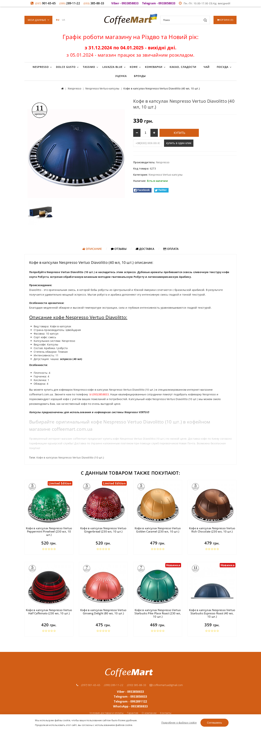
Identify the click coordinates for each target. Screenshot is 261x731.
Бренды (140, 76)
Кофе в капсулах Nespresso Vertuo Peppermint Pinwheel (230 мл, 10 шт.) (49, 531)
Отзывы (119, 249)
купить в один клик (178, 143)
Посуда (222, 67)
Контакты (165, 713)
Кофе (134, 67)
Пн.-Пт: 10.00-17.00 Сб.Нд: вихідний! (204, 3)
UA (63, 19)
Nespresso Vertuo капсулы (166, 174)
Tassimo (89, 67)
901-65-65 (45, 3)
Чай (207, 67)
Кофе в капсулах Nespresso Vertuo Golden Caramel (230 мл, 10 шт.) (158, 529)
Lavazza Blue (112, 67)
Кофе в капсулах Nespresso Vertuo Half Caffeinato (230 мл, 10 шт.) (49, 611)
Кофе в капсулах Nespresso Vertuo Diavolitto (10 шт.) (70, 457)
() (225, 19)
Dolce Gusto (66, 67)
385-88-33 (94, 3)
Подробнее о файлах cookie (179, 722)
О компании (149, 713)
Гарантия (132, 713)
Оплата (171, 249)
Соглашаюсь (214, 722)
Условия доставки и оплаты (106, 713)
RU (57, 19)
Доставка (145, 249)
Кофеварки (153, 67)
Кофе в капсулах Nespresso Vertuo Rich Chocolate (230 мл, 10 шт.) (212, 529)
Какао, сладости (183, 67)
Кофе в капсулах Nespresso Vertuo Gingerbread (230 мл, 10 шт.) (103, 529)
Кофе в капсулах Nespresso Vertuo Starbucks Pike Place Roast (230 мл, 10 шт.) (157, 613)
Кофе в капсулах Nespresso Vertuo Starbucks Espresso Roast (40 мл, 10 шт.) (212, 613)
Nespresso (41, 67)
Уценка (121, 76)
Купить (179, 132)
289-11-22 (69, 3)
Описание (92, 249)
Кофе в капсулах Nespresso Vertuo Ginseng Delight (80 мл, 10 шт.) (103, 611)
